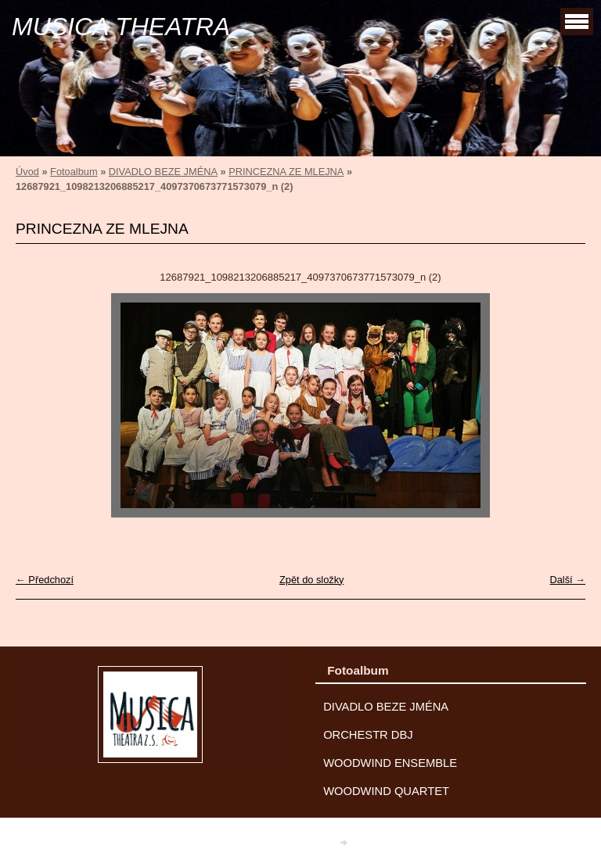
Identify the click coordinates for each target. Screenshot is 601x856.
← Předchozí (45, 580)
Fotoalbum (73, 171)
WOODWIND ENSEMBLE (390, 763)
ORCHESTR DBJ (368, 735)
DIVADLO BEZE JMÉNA (163, 171)
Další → (567, 580)
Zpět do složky (311, 580)
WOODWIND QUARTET (386, 791)
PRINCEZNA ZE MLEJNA (286, 171)
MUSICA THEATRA (121, 27)
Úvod (27, 171)
